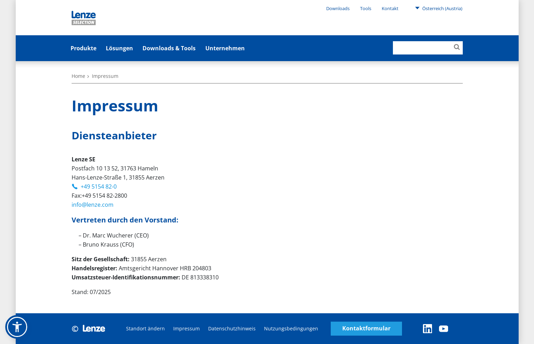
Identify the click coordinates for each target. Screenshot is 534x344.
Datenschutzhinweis (232, 328)
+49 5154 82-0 (99, 186)
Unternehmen (225, 48)
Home (78, 76)
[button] (17, 327)
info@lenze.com (93, 204)
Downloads (338, 8)
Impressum (186, 328)
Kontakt (390, 8)
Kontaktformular (366, 328)
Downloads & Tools (169, 48)
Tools (365, 8)
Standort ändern (145, 328)
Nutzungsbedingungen (291, 328)
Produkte (83, 48)
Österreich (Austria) (438, 8)
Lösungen (119, 48)
